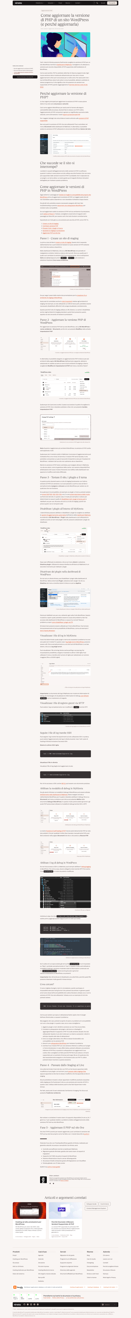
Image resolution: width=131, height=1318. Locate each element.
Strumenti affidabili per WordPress (71, 1274)
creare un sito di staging (63, 242)
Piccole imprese (43, 1266)
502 (54, 494)
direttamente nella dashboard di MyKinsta (54, 795)
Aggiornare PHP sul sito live (51, 233)
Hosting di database (93, 1287)
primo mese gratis (54, 1167)
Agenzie (40, 1255)
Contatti (105, 1263)
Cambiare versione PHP (50, 226)
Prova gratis (112, 3)
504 (60, 494)
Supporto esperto (66, 1263)
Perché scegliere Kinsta (110, 1266)
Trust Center (47, 1298)
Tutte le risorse (91, 1277)
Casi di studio (91, 1259)
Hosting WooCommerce (46, 1270)
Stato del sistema (18, 1274)
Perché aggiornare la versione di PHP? (23, 68)
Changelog (90, 1263)
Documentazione (92, 1266)
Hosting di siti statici (109, 1287)
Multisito (41, 1281)
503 (57, 494)
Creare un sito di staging (50, 224)
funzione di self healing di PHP (56, 831)
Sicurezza (16, 1263)
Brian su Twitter (64, 1180)
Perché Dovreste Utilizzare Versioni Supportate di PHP (63, 1223)
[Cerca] (97, 3)
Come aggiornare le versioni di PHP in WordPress (23, 73)
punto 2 (86, 1134)
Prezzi (14, 1255)
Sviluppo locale (91, 1204)
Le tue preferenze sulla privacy (75, 1298)
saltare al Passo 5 (49, 214)
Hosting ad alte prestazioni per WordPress (28, 1223)
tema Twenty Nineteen (47, 631)
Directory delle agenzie (67, 1270)
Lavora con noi (107, 1259)
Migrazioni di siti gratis (67, 1255)
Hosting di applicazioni (76, 1287)
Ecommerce (105, 1204)
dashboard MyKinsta (83, 515)
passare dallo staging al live (77, 1071)
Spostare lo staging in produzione (54, 231)
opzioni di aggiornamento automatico (54, 515)
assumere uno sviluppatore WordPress (70, 205)
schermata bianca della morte (80, 494)
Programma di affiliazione (68, 1259)
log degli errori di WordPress (75, 642)
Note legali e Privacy (109, 1277)
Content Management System (96, 1208)
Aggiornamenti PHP (47, 10)
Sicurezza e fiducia (109, 1270)
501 (51, 494)
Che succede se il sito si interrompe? (23, 70)
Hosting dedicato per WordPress (23, 1270)
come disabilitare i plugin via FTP (62, 622)
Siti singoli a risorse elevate (47, 1274)
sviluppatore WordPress (58, 1043)
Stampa (105, 1274)
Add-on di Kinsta (18, 1266)
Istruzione (41, 1263)
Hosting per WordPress (20, 1259)
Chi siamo (106, 1255)
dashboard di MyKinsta (64, 65)
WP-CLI (64, 783)
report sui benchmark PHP (71, 114)
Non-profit (41, 1277)
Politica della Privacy (58, 1298)
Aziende (41, 1259)
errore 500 (45, 494)
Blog (88, 1255)
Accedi (103, 3)
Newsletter (90, 1270)
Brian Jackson (44, 28)
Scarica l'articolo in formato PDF (25, 77)
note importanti (67, 301)
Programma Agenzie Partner (69, 1266)
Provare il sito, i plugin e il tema (53, 228)
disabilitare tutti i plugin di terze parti (73, 499)
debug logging (86, 867)
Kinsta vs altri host (93, 1274)
